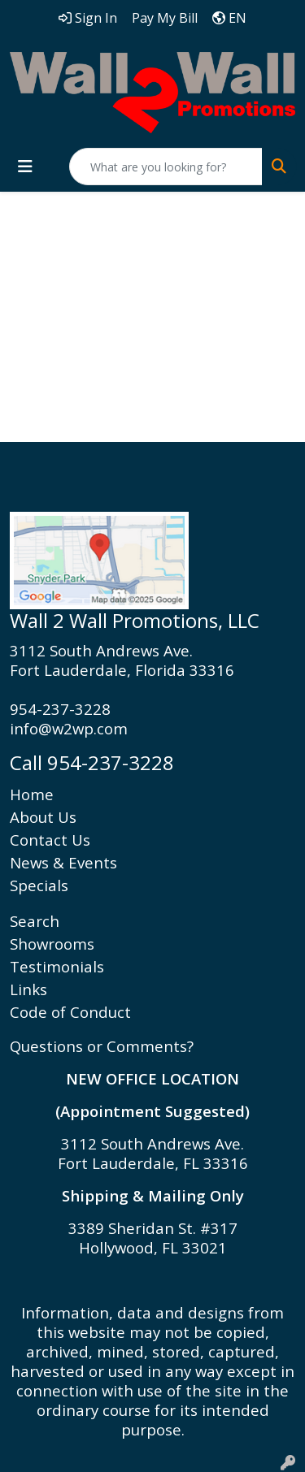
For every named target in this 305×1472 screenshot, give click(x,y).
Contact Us (50, 839)
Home (32, 794)
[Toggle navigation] (25, 166)
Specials (39, 885)
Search (34, 921)
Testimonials (57, 966)
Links (28, 989)
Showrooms (52, 943)
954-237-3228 (60, 709)
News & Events (63, 862)
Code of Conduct (70, 1012)
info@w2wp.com (69, 728)
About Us (43, 817)
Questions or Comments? (102, 1046)
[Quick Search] (166, 166)
